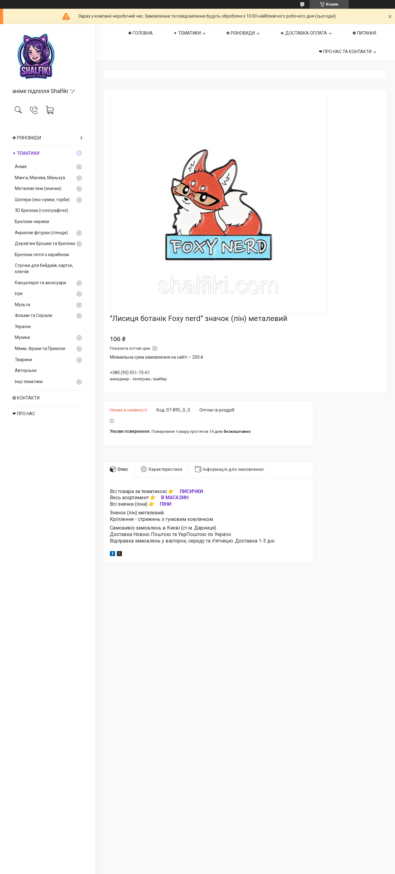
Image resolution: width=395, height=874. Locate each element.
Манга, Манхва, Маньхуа (40, 177)
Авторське (26, 370)
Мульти (22, 304)
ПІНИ (165, 504)
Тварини (23, 359)
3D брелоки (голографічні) (41, 210)
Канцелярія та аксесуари (40, 282)
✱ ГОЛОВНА (140, 33)
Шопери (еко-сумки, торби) (42, 199)
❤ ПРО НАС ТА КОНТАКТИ (345, 51)
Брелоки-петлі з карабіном (42, 254)
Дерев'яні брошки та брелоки (45, 243)
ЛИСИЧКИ (191, 491)
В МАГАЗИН (175, 497)
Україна (23, 326)
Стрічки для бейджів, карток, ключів (44, 268)
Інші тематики (29, 381)
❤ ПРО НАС (23, 413)
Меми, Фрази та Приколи (40, 348)
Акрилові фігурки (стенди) (41, 232)
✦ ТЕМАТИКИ (26, 153)
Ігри (19, 293)
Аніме (21, 166)
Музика (22, 337)
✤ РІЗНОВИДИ (26, 137)
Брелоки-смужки (32, 221)
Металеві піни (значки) (38, 188)
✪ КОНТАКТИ (26, 397)
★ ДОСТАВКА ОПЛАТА (303, 33)
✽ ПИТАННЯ (364, 33)
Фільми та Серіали (33, 315)
